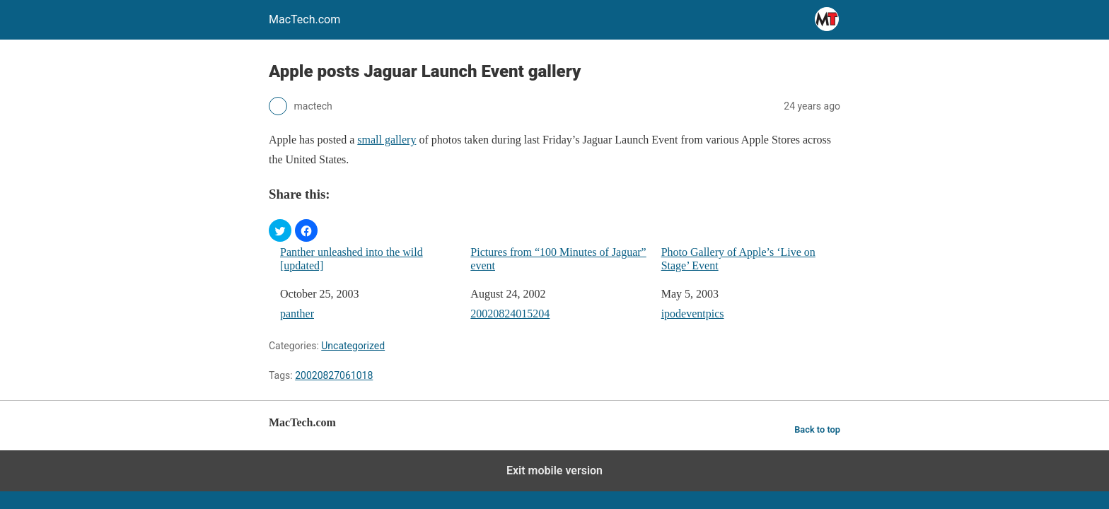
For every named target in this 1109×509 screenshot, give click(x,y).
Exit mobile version (554, 470)
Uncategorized (353, 345)
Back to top (817, 429)
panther (297, 314)
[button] (280, 230)
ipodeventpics (692, 314)
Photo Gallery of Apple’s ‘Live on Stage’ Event (738, 258)
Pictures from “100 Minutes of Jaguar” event (558, 258)
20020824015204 (510, 314)
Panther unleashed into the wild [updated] (351, 258)
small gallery (386, 140)
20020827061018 (334, 375)
